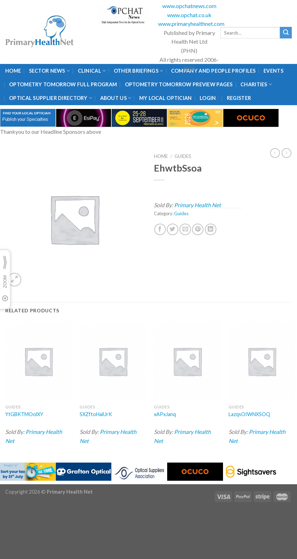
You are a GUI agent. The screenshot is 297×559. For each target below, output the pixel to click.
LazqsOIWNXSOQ (249, 414)
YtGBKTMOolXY (24, 414)
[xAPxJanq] (187, 361)
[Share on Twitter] (172, 229)
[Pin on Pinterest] (197, 229)
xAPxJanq (165, 414)
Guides (183, 156)
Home (13, 71)
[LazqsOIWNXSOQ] (262, 361)
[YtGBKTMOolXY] (38, 361)
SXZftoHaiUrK (96, 414)
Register (239, 98)
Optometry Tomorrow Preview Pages (179, 84)
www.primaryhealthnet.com (191, 23)
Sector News (49, 70)
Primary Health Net (197, 205)
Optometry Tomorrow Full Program (63, 84)
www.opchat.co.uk (189, 15)
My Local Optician (165, 98)
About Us (116, 98)
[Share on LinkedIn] (210, 229)
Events (273, 71)
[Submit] (286, 33)
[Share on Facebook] (160, 229)
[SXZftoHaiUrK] (113, 361)
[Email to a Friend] (185, 229)
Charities (256, 84)
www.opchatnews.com (189, 5)
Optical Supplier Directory (50, 98)
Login (208, 98)
